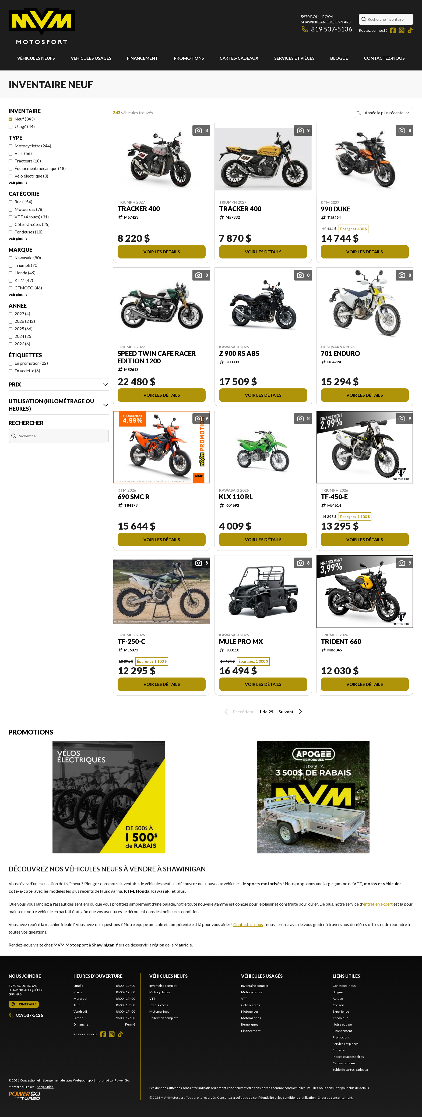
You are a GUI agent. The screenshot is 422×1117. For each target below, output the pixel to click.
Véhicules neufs (36, 58)
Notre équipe (342, 1024)
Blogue (339, 58)
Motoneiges (250, 1011)
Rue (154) (23, 201)
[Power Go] (69, 1095)
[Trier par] (384, 112)
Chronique (340, 1018)
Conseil (338, 1005)
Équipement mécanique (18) (40, 168)
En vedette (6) (27, 370)
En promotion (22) (31, 363)
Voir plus (18, 183)
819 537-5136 (326, 29)
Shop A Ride (45, 1087)
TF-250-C (131, 641)
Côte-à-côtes (158, 1005)
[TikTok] (410, 30)
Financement (142, 58)
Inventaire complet (163, 986)
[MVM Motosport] (42, 26)
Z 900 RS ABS (239, 353)
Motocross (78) (29, 209)
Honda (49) (25, 272)
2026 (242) (25, 321)
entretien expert (378, 903)
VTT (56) (23, 153)
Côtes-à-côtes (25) (32, 224)
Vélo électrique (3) (31, 175)
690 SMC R (134, 497)
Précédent (238, 711)
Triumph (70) (26, 265)
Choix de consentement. (335, 1097)
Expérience (341, 1011)
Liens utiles (346, 975)
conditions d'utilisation (299, 1097)
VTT (152, 999)
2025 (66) (24, 328)
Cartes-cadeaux (239, 58)
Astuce (338, 999)
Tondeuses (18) (29, 231)
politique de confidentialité (254, 1097)
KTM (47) (24, 280)
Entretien (339, 1050)
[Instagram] (401, 30)
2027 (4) (22, 313)
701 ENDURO (340, 353)
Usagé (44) (25, 126)
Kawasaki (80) (28, 257)
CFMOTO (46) (28, 287)
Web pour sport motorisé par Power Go (101, 1080)
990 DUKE (335, 209)
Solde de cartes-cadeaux (350, 1070)
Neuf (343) (25, 118)
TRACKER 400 (139, 208)
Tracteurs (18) (28, 160)
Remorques (249, 1024)
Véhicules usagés (91, 58)
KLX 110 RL (236, 497)
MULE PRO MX (241, 641)
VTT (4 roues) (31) (32, 216)
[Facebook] (393, 30)
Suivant (291, 711)
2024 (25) (24, 336)
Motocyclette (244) (33, 145)
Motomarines (159, 1011)
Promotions (189, 58)
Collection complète (163, 1018)
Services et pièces (294, 58)
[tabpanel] (104, 1005)
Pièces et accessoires (348, 1057)
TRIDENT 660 (341, 641)
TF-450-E (334, 497)
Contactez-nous (384, 58)
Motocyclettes (159, 992)
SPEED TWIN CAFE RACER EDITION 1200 (157, 357)
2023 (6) (22, 343)
